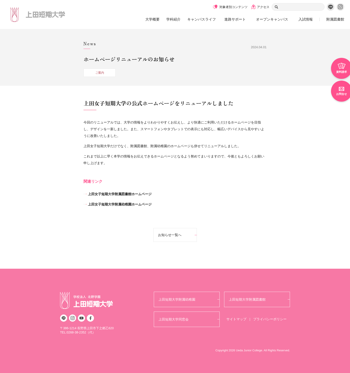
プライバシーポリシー (270, 319)
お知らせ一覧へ (169, 235)
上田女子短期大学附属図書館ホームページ (120, 194)
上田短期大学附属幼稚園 (176, 299)
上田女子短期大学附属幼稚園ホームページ (120, 204)
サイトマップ (236, 319)
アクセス (263, 7)
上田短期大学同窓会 (173, 319)
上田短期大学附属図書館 (247, 299)
